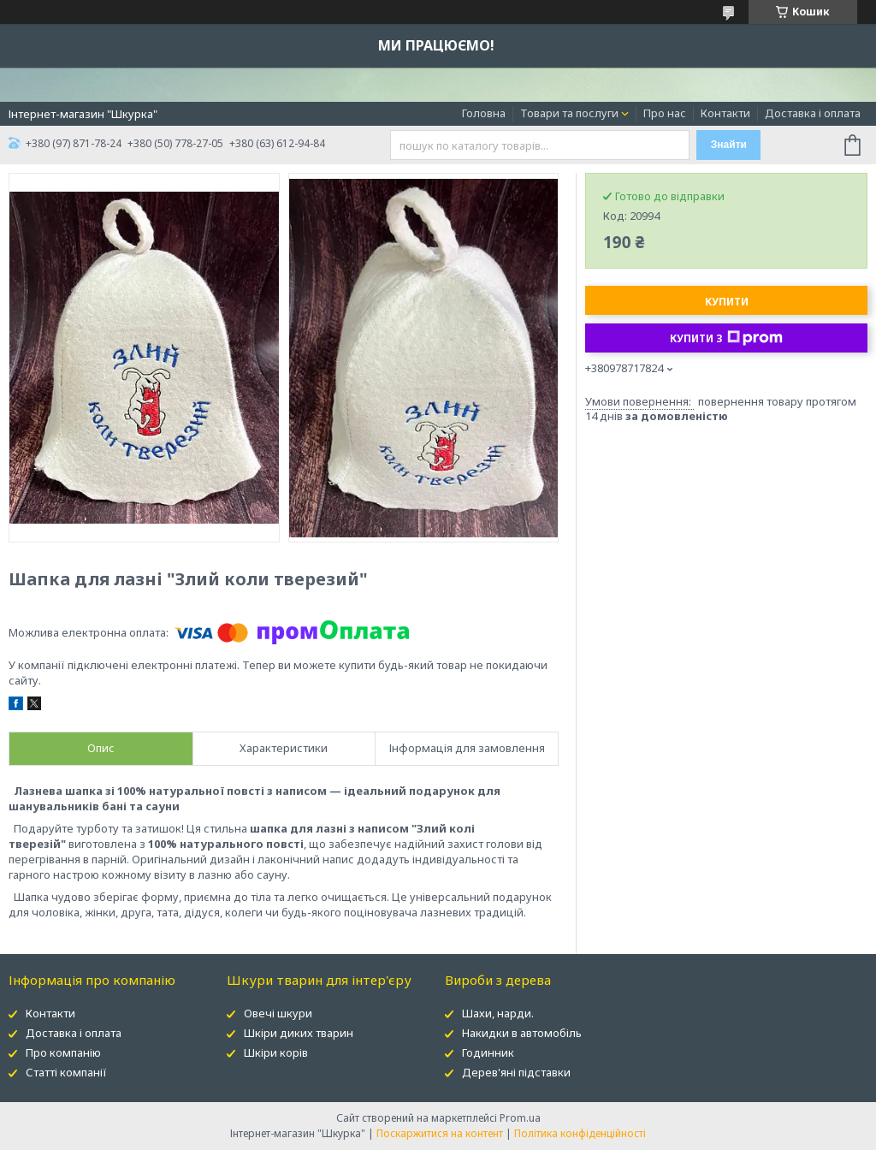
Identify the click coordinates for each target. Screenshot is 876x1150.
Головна (484, 113)
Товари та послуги (569, 113)
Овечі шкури (278, 1013)
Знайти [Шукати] (729, 145)
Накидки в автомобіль (522, 1032)
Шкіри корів (276, 1052)
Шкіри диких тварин (298, 1032)
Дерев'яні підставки (516, 1072)
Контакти (725, 113)
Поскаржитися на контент (439, 1133)
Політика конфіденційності (580, 1133)
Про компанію (63, 1052)
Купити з (726, 338)
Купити (727, 301)
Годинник (488, 1052)
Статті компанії (66, 1072)
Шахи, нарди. (498, 1013)
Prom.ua (520, 1118)
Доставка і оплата (813, 113)
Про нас (664, 113)
